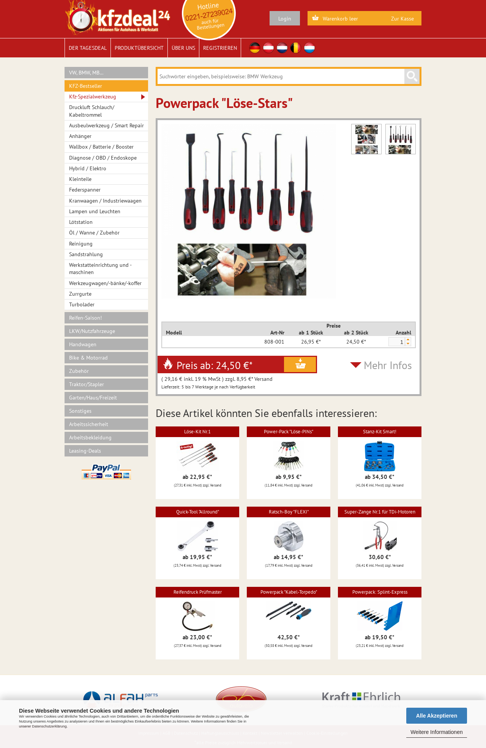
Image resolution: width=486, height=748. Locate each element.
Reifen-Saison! (85, 317)
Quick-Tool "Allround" (197, 512)
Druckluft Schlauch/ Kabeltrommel (91, 111)
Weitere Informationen (436, 732)
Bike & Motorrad (88, 357)
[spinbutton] (396, 342)
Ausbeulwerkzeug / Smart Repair (106, 125)
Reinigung (81, 243)
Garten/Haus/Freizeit (93, 397)
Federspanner (85, 189)
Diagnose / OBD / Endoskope (103, 157)
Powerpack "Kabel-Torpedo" (288, 592)
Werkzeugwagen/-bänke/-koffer (105, 283)
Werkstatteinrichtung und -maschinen (100, 268)
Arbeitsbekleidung (90, 437)
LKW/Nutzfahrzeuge (92, 331)
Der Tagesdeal (88, 47)
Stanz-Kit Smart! (379, 431)
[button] (408, 340)
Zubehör (79, 371)
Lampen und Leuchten (94, 211)
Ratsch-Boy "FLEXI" (289, 512)
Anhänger (80, 136)
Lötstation (81, 222)
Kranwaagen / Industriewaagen (105, 200)
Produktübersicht (139, 47)
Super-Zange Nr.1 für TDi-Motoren (379, 512)
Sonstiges (80, 410)
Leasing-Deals (85, 450)
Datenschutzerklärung (49, 726)
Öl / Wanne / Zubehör (94, 232)
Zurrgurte (80, 293)
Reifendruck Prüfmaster (198, 592)
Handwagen (82, 344)
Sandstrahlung (86, 254)
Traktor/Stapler (86, 384)
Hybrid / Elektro (87, 168)
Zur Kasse (402, 18)
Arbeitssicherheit (88, 424)
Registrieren (220, 47)
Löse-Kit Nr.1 (197, 431)
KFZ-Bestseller (85, 85)
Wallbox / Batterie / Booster (101, 146)
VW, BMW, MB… (86, 72)
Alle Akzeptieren (436, 716)
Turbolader (82, 304)
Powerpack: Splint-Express (379, 592)
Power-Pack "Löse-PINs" (288, 431)
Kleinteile (80, 179)
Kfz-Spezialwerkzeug (92, 96)
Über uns (183, 47)
